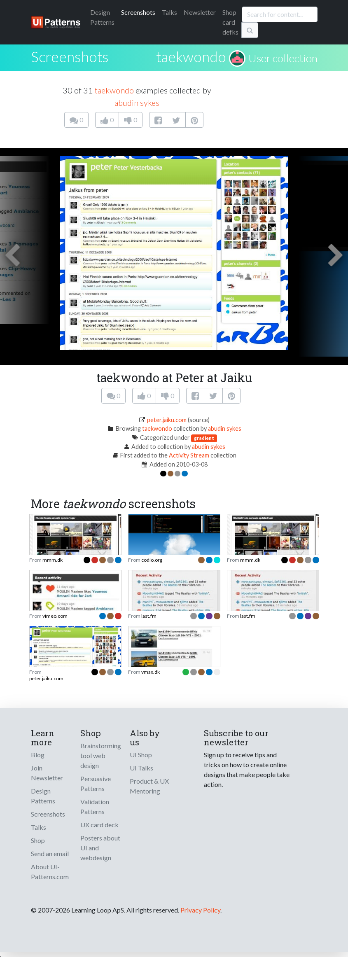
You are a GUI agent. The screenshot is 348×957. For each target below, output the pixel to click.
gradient (204, 438)
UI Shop (141, 755)
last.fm (148, 616)
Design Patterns (43, 796)
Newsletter (200, 12)
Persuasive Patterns (95, 783)
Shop (38, 840)
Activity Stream (189, 455)
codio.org (151, 560)
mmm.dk (52, 560)
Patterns (102, 17)
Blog (37, 755)
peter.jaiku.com (167, 419)
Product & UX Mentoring (149, 786)
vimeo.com (55, 616)
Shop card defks (230, 22)
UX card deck (99, 825)
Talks (169, 12)
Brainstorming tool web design (100, 755)
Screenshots (138, 12)
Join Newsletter (47, 773)
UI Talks (141, 768)
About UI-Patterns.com (50, 871)
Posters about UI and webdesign (100, 847)
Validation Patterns (94, 806)
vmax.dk (150, 672)
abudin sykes (136, 102)
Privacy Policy (200, 910)
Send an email (50, 853)
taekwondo (191, 56)
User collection (283, 58)
